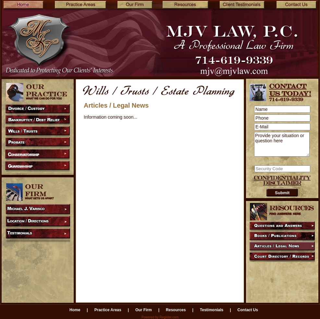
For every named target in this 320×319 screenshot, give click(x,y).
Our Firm (143, 310)
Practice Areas (107, 310)
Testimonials (211, 310)
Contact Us (248, 310)
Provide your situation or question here (282, 144)
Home (74, 310)
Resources (176, 310)
